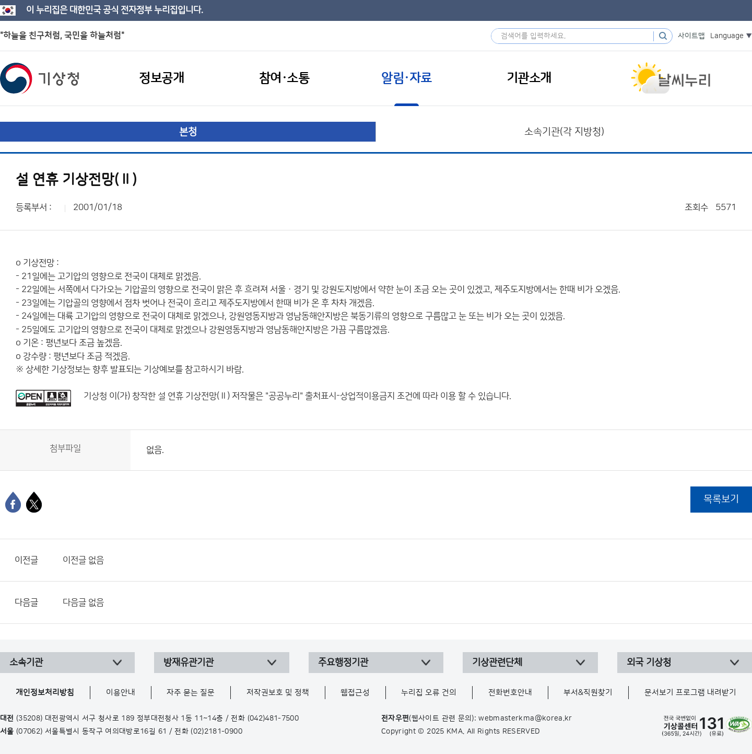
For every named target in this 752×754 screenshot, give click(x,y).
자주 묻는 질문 (191, 692)
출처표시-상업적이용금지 (351, 396)
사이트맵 (691, 36)
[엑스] (34, 502)
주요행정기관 (343, 662)
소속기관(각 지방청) (564, 131)
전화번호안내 (510, 692)
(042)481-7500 (273, 718)
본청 (188, 131)
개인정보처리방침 (45, 692)
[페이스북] (13, 502)
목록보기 (721, 499)
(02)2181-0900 (216, 731)
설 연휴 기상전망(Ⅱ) (194, 396)
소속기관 (26, 662)
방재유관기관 (188, 662)
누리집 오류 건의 (428, 692)
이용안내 (120, 692)
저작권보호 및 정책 (277, 692)
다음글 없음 (83, 602)
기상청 (39, 78)
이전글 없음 (83, 560)
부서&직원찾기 (588, 692)
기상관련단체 (497, 662)
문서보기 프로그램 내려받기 (690, 692)
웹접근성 (355, 692)
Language (727, 36)
